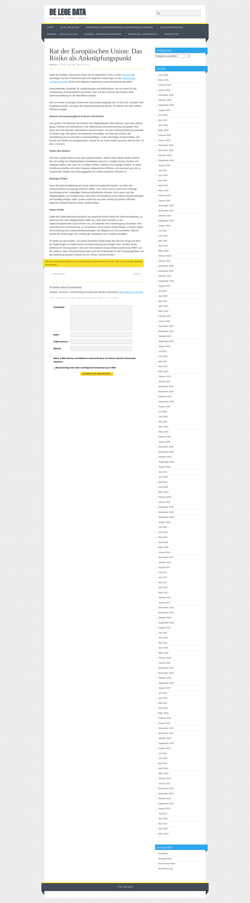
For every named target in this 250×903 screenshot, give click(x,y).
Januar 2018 (164, 552)
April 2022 (163, 306)
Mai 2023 (162, 241)
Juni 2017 (163, 577)
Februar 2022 (164, 316)
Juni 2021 (163, 356)
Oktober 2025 (164, 100)
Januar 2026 (164, 90)
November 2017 (166, 557)
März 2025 (163, 130)
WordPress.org (165, 868)
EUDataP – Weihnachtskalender (103, 34)
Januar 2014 (164, 783)
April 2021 (163, 366)
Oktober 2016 (164, 617)
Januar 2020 (164, 442)
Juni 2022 (163, 296)
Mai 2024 (162, 180)
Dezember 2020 (166, 386)
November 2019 (166, 452)
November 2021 (166, 331)
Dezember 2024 (166, 145)
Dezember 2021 (166, 326)
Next (139, 274)
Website (57, 348)
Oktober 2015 (164, 678)
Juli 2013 (162, 813)
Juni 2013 (163, 818)
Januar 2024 (164, 200)
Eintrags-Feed (165, 858)
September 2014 (166, 743)
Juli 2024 (162, 170)
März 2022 (163, 311)
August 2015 (164, 688)
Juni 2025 (163, 115)
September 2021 (166, 341)
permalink (52, 265)
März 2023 (163, 251)
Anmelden (163, 853)
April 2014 (163, 768)
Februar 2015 (164, 718)
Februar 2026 (164, 85)
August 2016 (164, 627)
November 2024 (166, 150)
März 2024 (163, 190)
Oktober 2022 (164, 276)
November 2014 (166, 733)
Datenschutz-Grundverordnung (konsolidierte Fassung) (120, 27)
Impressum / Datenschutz (143, 34)
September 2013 (166, 803)
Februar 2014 (164, 778)
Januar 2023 (164, 261)
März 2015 (163, 713)
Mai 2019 (162, 482)
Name (57, 335)
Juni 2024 (163, 175)
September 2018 (166, 517)
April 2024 (163, 185)
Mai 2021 (162, 361)
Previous (57, 274)
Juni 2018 (163, 532)
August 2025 (164, 110)
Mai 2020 (162, 421)
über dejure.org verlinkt (131, 292)
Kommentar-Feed (166, 863)
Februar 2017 (164, 597)
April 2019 (163, 487)
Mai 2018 (162, 537)
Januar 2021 (164, 381)
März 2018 (163, 547)
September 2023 (166, 220)
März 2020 (163, 431)
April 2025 (163, 125)
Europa (111, 261)
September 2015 (166, 683)
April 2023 (163, 245)
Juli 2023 (162, 230)
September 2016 (166, 622)
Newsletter (172, 34)
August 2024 (164, 165)
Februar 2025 (164, 135)
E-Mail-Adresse (61, 342)
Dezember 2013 (166, 788)
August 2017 (164, 567)
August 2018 (164, 522)
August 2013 (164, 808)
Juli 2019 (162, 472)
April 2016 (163, 647)
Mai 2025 (162, 120)
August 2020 (164, 406)
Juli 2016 (162, 632)
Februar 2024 (164, 195)
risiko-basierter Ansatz (124, 261)
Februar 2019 (164, 497)
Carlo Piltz (82, 65)
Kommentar (60, 307)
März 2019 (163, 492)
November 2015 (166, 673)
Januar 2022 (164, 321)
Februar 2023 (164, 256)
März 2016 (163, 653)
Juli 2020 (162, 411)
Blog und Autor (70, 27)
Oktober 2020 (164, 396)
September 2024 (166, 160)
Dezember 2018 (166, 507)
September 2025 (166, 105)
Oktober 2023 (164, 215)
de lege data (67, 12)
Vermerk (126, 74)
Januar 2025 (164, 140)
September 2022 (166, 281)
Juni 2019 (163, 477)
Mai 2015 (162, 703)
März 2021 (163, 371)
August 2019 (164, 467)
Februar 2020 (164, 436)
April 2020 (163, 426)
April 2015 (163, 708)
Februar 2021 (164, 376)
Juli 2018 (162, 527)
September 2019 (166, 462)
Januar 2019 (164, 502)
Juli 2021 (162, 351)
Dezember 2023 (166, 205)
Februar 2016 (164, 658)
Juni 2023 (163, 235)
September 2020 (166, 401)
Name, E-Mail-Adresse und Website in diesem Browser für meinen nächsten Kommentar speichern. (94, 360)
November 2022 (166, 271)
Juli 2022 (162, 291)
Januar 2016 (164, 663)
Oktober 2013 (164, 798)
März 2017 (163, 592)
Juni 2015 (163, 698)
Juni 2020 (163, 416)
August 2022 (164, 286)
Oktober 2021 (164, 336)
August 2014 (164, 748)
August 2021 (164, 346)
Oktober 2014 (164, 738)
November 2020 (166, 391)
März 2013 (163, 833)
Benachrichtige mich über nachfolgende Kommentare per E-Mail (84, 368)
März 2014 (163, 773)
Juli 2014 (162, 753)
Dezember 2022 (166, 266)
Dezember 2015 (166, 668)
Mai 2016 (162, 643)
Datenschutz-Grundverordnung (78, 261)
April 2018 (163, 542)
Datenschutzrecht (99, 261)
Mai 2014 (162, 763)
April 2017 (163, 587)
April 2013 (163, 828)
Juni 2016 (163, 637)
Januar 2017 (164, 602)
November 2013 (166, 793)
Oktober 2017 (164, 562)
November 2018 (166, 512)
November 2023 (166, 210)
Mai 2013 (162, 823)
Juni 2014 (163, 758)
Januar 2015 (164, 723)
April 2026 (163, 75)
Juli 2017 (162, 572)
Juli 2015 (162, 693)
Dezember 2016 (166, 607)
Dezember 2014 (166, 728)
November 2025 (166, 95)
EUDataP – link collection (62, 34)
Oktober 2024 (164, 155)
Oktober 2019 (164, 457)
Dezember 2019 (166, 446)
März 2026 (163, 80)
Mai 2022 (162, 301)
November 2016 (166, 612)
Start (50, 27)
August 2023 (164, 225)
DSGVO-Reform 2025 (171, 27)
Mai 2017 (162, 582)
